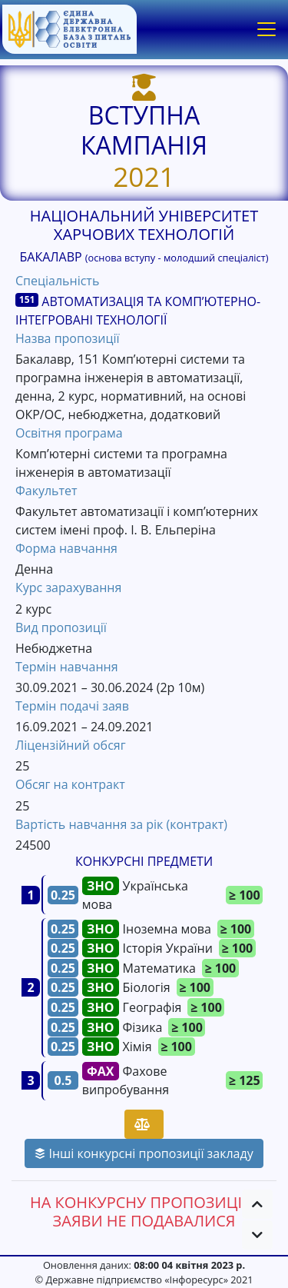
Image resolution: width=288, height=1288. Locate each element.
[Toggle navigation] (266, 29)
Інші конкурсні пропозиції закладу (144, 1153)
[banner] (69, 29)
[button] (257, 1204)
